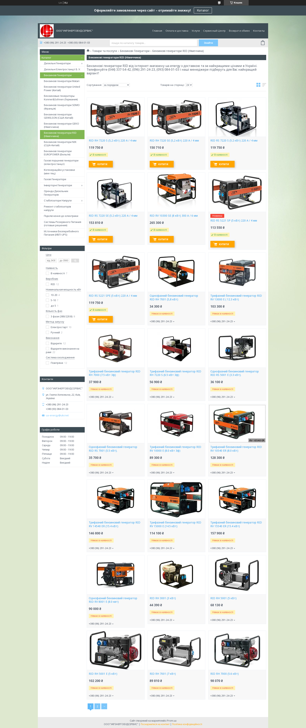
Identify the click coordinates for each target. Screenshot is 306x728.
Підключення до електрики (61, 216)
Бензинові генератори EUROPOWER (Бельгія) (58, 152)
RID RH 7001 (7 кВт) (163, 673)
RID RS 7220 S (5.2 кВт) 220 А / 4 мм (233, 140)
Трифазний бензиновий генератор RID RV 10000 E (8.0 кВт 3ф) (175, 448)
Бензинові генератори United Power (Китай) (62, 88)
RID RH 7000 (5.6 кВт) (224, 673)
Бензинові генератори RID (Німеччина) (60, 134)
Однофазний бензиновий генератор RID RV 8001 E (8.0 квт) (113, 600)
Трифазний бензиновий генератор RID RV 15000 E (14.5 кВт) (175, 524)
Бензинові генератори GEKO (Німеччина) (61, 125)
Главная (157, 30)
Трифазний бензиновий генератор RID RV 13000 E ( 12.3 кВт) (236, 297)
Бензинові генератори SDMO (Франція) (62, 106)
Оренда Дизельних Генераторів (56, 192)
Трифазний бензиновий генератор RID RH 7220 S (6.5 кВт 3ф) (175, 373)
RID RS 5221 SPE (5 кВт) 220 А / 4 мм (113, 295)
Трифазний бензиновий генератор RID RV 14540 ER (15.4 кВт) (114, 524)
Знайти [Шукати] (208, 42)
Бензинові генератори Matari (61, 81)
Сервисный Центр (214, 30)
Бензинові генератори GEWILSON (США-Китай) (58, 116)
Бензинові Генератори (58, 75)
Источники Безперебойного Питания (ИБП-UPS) (61, 233)
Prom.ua (171, 720)
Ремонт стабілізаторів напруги (57, 208)
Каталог (203, 10)
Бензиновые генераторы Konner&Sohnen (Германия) (61, 97)
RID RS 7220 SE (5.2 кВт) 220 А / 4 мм (113, 215)
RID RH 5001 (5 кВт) (223, 598)
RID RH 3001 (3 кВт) (163, 598)
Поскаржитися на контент (155, 724)
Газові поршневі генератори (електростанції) (61, 162)
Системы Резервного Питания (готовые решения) (62, 223)
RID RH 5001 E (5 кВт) (103, 673)
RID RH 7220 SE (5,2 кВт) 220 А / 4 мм (174, 140)
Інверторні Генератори (58, 185)
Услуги (196, 30)
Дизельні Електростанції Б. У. (62, 69)
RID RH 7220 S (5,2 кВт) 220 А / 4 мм (112, 140)
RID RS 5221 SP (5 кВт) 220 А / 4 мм (233, 220)
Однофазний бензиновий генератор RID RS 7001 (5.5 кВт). (113, 448)
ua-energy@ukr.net (57, 415)
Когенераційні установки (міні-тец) (59, 171)
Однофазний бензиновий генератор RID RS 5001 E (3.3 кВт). (234, 373)
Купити (103, 164)
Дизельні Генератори (57, 63)
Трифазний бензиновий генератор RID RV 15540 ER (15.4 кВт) (236, 524)
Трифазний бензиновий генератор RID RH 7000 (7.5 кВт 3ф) (114, 373)
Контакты (259, 30)
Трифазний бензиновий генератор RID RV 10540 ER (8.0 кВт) (236, 448)
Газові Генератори (55, 179)
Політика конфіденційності (187, 724)
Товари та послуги (104, 51)
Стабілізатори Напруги (58, 200)
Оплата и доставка (176, 30)
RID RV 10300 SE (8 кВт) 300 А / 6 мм (174, 215)
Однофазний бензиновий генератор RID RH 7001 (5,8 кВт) (174, 297)
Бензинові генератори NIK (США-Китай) (60, 143)
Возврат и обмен (239, 30)
